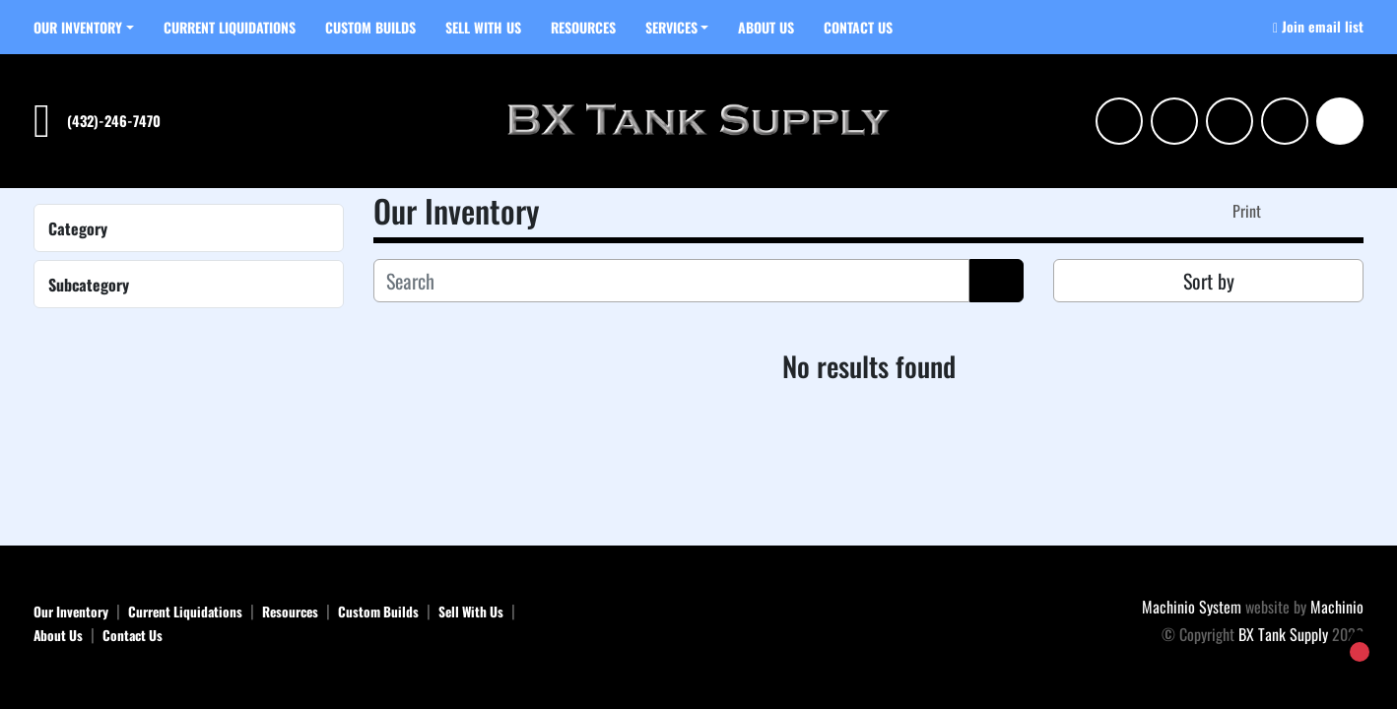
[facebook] (1229, 121)
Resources (583, 27)
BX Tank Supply (1283, 634)
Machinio (1337, 606)
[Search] (1340, 121)
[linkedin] (1174, 121)
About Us (766, 27)
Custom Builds (370, 27)
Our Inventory (77, 27)
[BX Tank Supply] (699, 621)
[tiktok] (1284, 121)
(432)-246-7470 (114, 120)
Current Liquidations (230, 27)
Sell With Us (483, 27)
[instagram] (1119, 121)
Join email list (1323, 26)
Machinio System (1191, 606)
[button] (83, 27)
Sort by (1208, 280)
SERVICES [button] (671, 27)
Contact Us (858, 27)
